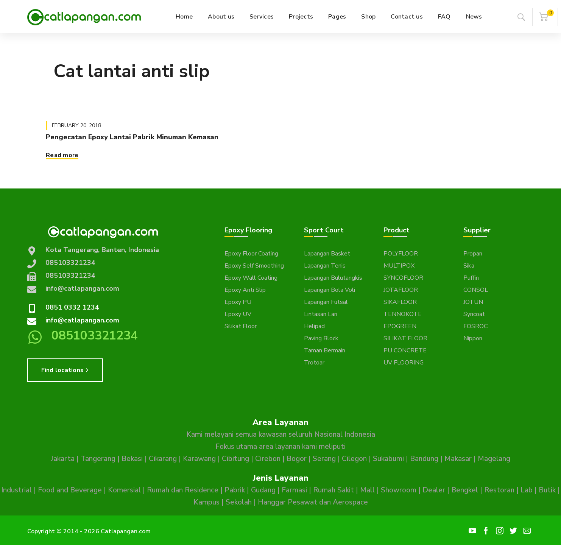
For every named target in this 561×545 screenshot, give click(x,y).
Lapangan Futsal (326, 302)
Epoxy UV (237, 314)
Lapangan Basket (327, 253)
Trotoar (314, 362)
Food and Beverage (70, 490)
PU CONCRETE (405, 350)
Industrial (16, 490)
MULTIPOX (399, 266)
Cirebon (267, 459)
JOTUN (473, 302)
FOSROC (475, 326)
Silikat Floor (240, 326)
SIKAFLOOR (400, 302)
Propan (472, 253)
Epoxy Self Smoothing (254, 266)
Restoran (499, 490)
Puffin (471, 278)
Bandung (424, 459)
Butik (547, 490)
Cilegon (354, 459)
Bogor (297, 459)
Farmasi (294, 490)
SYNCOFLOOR (403, 278)
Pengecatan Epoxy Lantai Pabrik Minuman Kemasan (132, 137)
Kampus (206, 502)
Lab (526, 490)
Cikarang (163, 459)
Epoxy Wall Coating (250, 278)
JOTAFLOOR (400, 290)
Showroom (398, 490)
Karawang (199, 459)
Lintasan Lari (320, 314)
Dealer (433, 490)
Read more (62, 155)
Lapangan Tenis (325, 266)
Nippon (472, 338)
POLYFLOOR (400, 253)
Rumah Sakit (333, 490)
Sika (468, 266)
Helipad (314, 326)
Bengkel (464, 490)
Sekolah (239, 502)
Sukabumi (388, 459)
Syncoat (474, 314)
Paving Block (321, 338)
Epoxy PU (237, 302)
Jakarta (63, 459)
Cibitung (235, 459)
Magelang (494, 459)
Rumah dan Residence (182, 490)
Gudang (263, 490)
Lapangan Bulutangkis (333, 278)
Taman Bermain (324, 350)
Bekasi (132, 459)
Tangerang (98, 459)
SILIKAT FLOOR (405, 338)
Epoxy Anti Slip (245, 290)
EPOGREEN (399, 326)
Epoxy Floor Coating (251, 253)
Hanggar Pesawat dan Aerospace (313, 502)
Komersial (124, 490)
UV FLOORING (403, 362)
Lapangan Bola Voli (329, 290)
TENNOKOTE (402, 314)
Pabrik (234, 490)
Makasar (458, 459)
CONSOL (475, 290)
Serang (324, 459)
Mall (367, 490)
